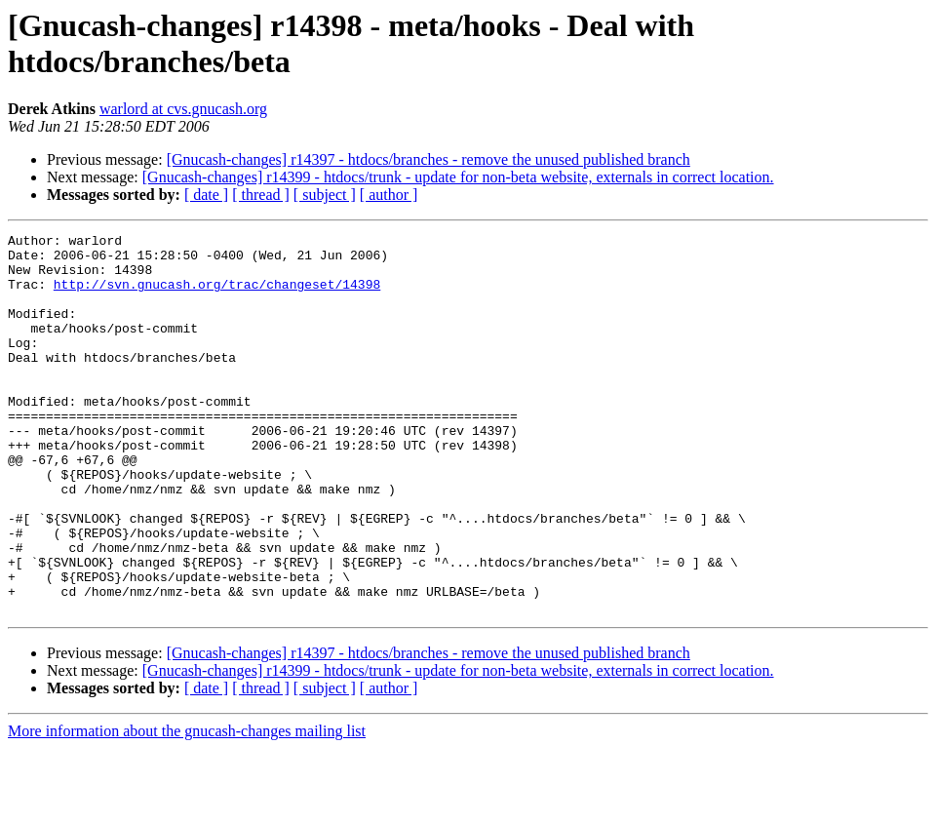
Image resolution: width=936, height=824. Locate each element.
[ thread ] (261, 194)
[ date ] (206, 194)
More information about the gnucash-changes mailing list (187, 807)
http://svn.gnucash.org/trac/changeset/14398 (217, 295)
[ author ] (389, 194)
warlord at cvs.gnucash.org (183, 108)
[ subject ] (324, 194)
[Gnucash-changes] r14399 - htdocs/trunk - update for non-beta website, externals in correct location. (458, 177)
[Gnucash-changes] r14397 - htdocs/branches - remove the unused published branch (428, 159)
